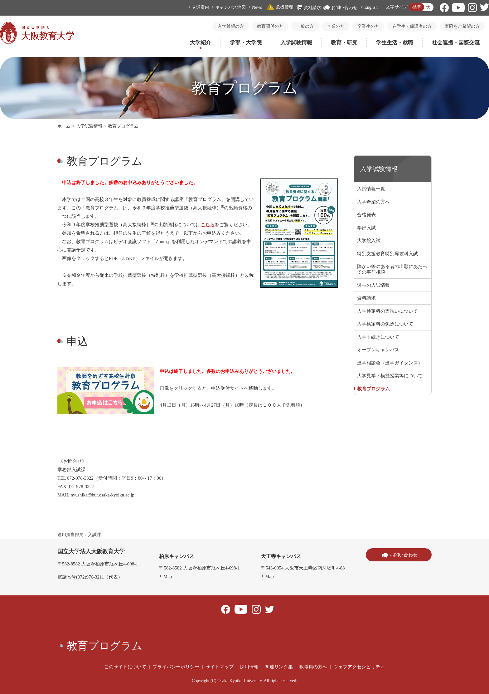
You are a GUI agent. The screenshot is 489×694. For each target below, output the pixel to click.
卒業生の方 (368, 26)
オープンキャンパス (378, 349)
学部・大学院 (246, 43)
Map (167, 576)
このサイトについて (125, 666)
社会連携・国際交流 (456, 43)
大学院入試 (368, 240)
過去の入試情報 (373, 285)
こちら (208, 224)
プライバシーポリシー (176, 666)
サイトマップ (220, 666)
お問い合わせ (340, 7)
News (257, 7)
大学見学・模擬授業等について (390, 375)
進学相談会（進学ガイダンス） (390, 362)
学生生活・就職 (394, 43)
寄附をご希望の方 (462, 26)
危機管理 (279, 7)
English (371, 7)
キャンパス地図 (230, 7)
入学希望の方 (231, 26)
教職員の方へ (313, 666)
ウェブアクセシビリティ (359, 666)
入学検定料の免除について (385, 323)
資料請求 (309, 7)
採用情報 (249, 666)
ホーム (63, 126)
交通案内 (200, 7)
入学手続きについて (378, 337)
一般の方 (305, 26)
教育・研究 (344, 43)
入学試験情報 (296, 43)
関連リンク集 (279, 666)
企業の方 (335, 26)
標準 (416, 7)
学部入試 (366, 227)
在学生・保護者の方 (412, 26)
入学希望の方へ (373, 201)
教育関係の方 (270, 26)
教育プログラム (373, 388)
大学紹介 (200, 43)
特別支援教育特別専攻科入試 (387, 253)
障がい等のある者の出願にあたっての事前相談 (392, 269)
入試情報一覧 (371, 188)
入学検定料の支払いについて (387, 311)
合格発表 (366, 214)
